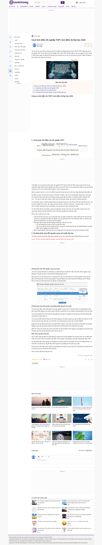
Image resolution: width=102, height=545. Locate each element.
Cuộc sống (37, 36)
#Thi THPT (35, 363)
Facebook (46, 537)
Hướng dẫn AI (24, 6)
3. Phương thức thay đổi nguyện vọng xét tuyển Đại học (50, 92)
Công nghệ (61, 6)
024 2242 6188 (21, 540)
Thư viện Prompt (51, 6)
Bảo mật (21, 537)
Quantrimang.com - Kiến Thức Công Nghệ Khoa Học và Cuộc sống (18, 2)
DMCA (50, 537)
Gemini (44, 6)
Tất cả (13, 6)
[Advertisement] (51, 22)
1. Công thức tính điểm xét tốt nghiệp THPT (46, 88)
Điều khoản (16, 537)
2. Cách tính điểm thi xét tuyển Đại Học (45, 90)
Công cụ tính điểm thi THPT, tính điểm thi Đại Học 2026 (50, 86)
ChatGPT (37, 6)
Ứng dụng (32, 537)
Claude (31, 6)
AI (17, 6)
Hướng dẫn (26, 537)
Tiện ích (73, 6)
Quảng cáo (41, 537)
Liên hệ (36, 537)
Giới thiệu (11, 537)
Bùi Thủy (39, 46)
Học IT (67, 6)
